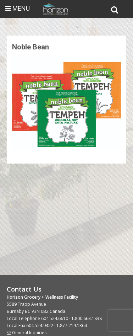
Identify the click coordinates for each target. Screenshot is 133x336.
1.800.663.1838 (86, 318)
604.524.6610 (54, 318)
